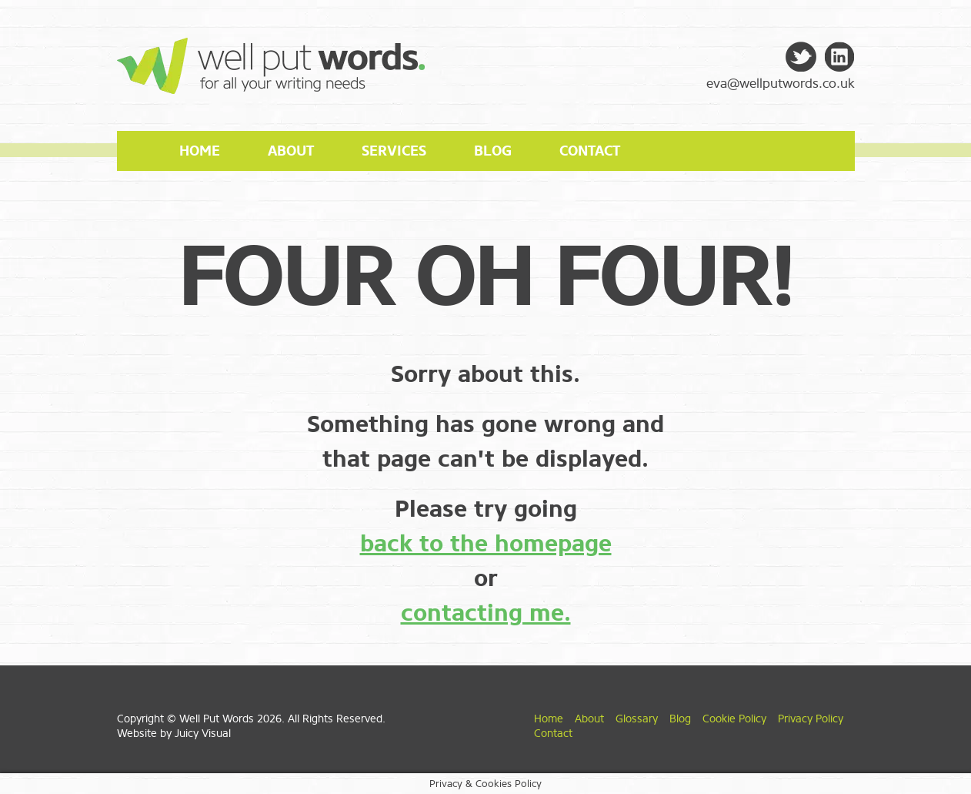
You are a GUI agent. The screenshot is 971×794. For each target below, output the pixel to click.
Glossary (637, 719)
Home (199, 151)
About (291, 151)
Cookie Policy (734, 719)
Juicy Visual (203, 733)
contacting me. (486, 613)
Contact (589, 151)
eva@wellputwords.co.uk (780, 83)
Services (394, 151)
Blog (493, 151)
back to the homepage (486, 543)
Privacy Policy (810, 719)
